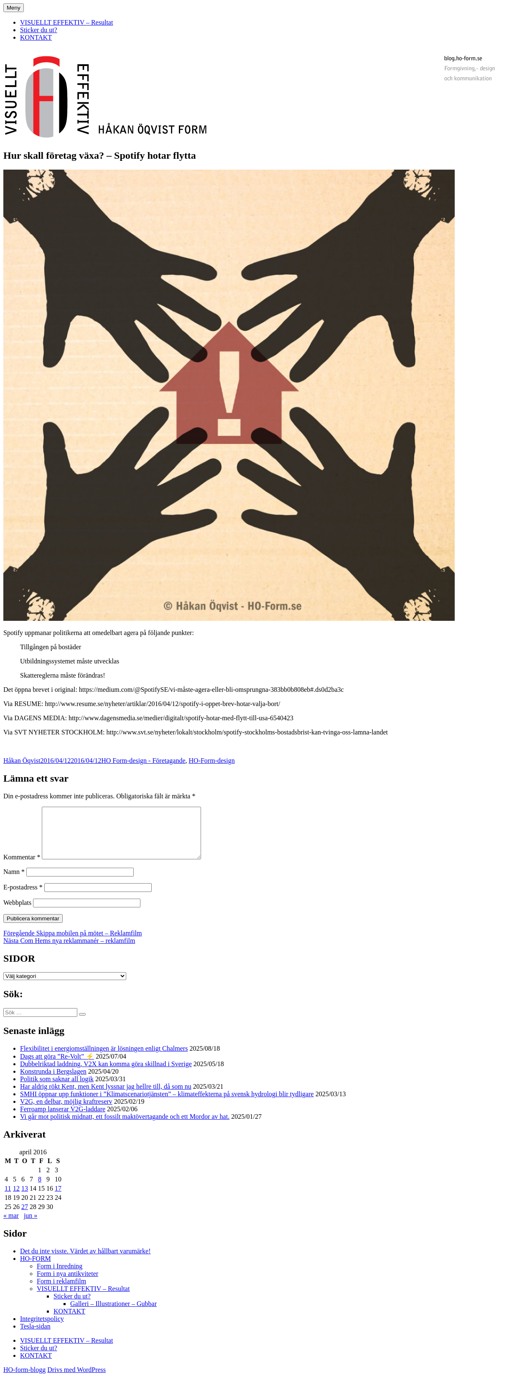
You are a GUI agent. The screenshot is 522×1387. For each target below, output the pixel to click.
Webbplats (17, 912)
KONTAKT (36, 37)
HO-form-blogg (24, 1379)
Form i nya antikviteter (67, 1283)
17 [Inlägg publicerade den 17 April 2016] (58, 1198)
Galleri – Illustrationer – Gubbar (113, 1313)
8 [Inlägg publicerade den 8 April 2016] (39, 1189)
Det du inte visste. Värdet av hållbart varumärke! (85, 1261)
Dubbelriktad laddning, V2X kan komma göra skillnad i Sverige (106, 1073)
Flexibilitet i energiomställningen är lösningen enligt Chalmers (104, 1058)
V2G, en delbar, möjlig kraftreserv (66, 1111)
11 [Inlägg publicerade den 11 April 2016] (8, 1198)
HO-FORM (35, 1268)
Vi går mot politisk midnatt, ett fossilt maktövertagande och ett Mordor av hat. (124, 1126)
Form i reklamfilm (61, 1291)
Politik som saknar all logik (57, 1088)
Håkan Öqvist (21, 760)
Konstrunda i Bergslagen (53, 1081)
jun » (30, 1225)
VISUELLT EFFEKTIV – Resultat (66, 22)
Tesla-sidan (35, 1336)
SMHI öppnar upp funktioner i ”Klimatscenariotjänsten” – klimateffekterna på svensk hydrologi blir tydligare (167, 1104)
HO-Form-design (212, 760)
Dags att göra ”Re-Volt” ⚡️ (57, 1066)
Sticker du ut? (38, 29)
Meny (13, 8)
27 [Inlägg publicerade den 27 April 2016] (24, 1216)
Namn (14, 881)
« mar (11, 1225)
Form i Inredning (59, 1276)
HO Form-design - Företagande (143, 760)
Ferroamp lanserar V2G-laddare (62, 1119)
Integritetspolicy (42, 1328)
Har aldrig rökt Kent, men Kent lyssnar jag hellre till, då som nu (105, 1096)
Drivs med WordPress (76, 1379)
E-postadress (23, 897)
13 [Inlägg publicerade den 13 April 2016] (24, 1198)
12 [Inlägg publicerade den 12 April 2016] (16, 1198)
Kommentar (21, 867)
